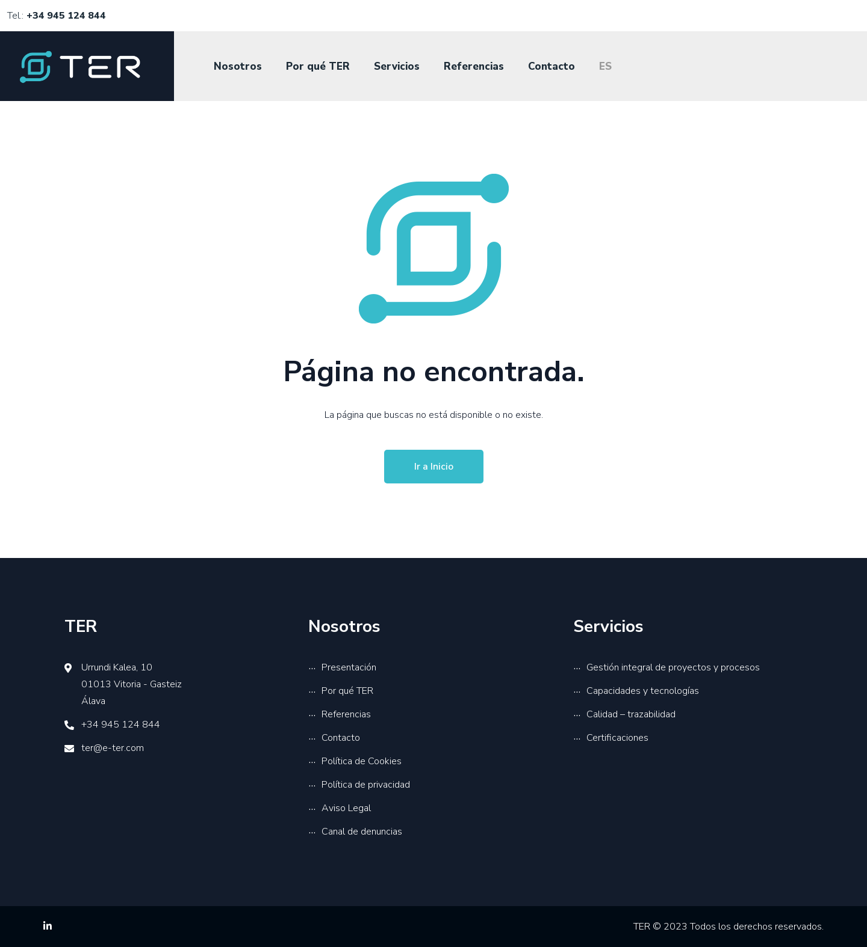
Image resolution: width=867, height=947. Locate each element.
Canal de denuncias (362, 831)
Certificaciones (617, 737)
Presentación (349, 667)
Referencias (474, 66)
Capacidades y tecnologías (642, 690)
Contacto (551, 66)
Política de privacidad (366, 784)
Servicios (397, 66)
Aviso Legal (346, 808)
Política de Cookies (362, 761)
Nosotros (238, 66)
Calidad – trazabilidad (631, 714)
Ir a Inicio (433, 466)
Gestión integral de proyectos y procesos (673, 667)
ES (605, 66)
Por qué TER (318, 66)
